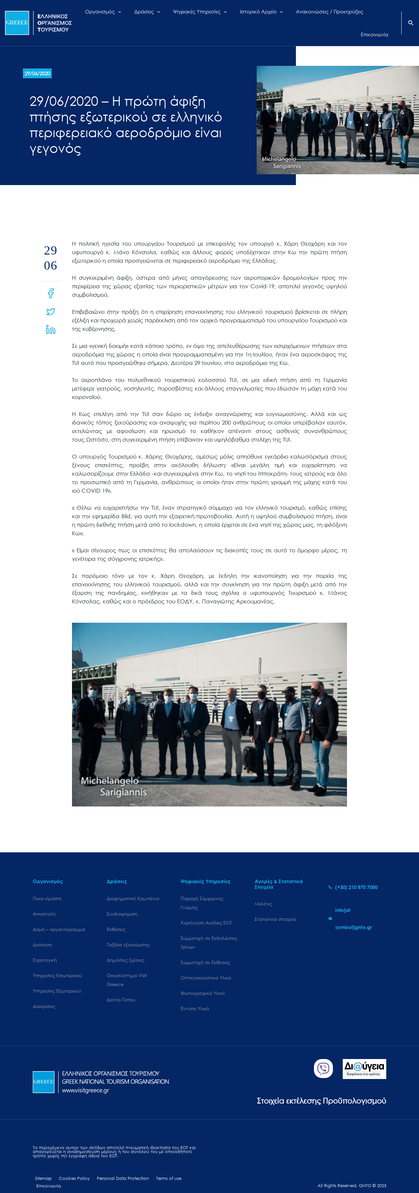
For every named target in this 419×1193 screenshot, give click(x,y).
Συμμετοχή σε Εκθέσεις (205, 952)
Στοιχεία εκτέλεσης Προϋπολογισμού (316, 1091)
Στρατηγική (45, 949)
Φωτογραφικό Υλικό (203, 983)
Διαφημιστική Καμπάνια (133, 886)
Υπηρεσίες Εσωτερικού (57, 965)
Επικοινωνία (186, 1169)
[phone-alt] (353, 875)
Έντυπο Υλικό (195, 999)
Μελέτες (263, 892)
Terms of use (157, 1169)
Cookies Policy (69, 1169)
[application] (135, 17)
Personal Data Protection (115, 1169)
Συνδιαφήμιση (122, 902)
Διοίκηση (42, 934)
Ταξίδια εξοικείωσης (128, 934)
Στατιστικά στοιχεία (275, 907)
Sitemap (41, 1169)
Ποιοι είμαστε (47, 886)
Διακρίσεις (44, 996)
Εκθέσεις (116, 918)
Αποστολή (44, 902)
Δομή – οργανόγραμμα (59, 918)
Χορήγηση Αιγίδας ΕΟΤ (206, 911)
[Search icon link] (411, 17)
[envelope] (357, 907)
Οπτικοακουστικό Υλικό (206, 967)
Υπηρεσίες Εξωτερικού (57, 980)
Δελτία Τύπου (121, 990)
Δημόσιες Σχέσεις (125, 949)
